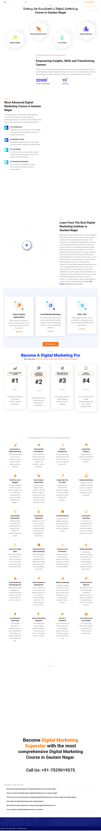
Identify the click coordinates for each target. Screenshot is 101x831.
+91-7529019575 (30, 2)
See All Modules (50, 344)
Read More (19, 331)
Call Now (91, 8)
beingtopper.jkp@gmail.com (11, 2)
